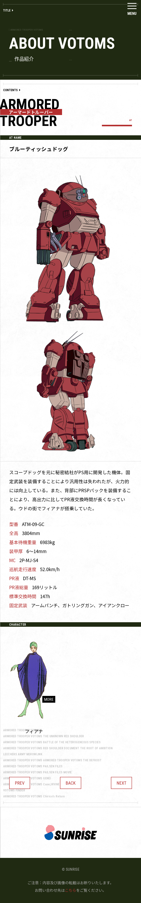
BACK (71, 783)
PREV (19, 783)
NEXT (121, 783)
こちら (70, 890)
